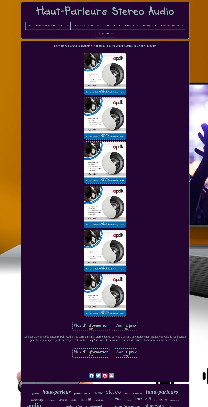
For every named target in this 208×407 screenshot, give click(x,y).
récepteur (51, 400)
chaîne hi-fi (174, 400)
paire (77, 393)
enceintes (99, 400)
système (114, 398)
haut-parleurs (162, 392)
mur (126, 393)
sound (87, 393)
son (138, 398)
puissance (137, 393)
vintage (63, 399)
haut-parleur (57, 392)
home (128, 400)
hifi (148, 398)
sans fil (86, 399)
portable (35, 393)
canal (74, 399)
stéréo (113, 392)
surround (160, 399)
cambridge (37, 399)
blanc (99, 393)
